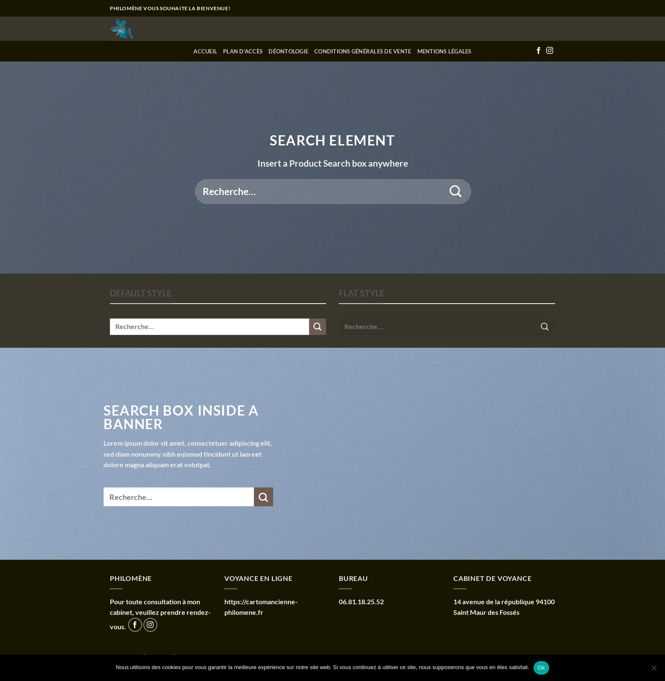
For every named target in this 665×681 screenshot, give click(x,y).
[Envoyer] (455, 191)
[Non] (653, 670)
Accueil (205, 51)
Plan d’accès (243, 51)
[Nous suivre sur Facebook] (538, 51)
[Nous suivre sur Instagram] (549, 51)
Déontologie (288, 51)
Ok (541, 667)
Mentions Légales (444, 51)
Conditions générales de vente (362, 51)
